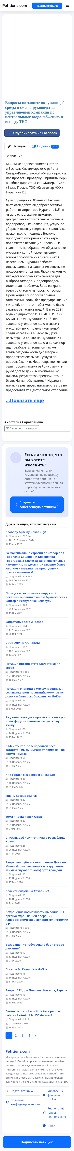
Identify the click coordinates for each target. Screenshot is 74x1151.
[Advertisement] (37, 58)
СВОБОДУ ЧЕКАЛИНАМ (23, 654)
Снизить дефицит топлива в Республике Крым (36, 851)
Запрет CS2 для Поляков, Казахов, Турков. (37, 1002)
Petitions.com (14, 5)
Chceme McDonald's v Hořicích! (28, 981)
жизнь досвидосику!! (21, 807)
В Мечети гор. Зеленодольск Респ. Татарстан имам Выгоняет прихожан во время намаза (35, 761)
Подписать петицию (37, 443)
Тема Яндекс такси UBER (24, 828)
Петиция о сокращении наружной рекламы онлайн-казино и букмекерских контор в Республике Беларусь (36, 608)
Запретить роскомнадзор (24, 633)
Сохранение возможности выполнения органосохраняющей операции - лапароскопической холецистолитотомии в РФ (37, 929)
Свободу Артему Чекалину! (26, 543)
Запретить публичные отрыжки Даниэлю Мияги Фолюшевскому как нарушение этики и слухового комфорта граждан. (36, 877)
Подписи (45, 146)
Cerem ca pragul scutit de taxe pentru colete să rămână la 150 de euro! (33, 1025)
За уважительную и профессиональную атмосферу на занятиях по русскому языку (35, 732)
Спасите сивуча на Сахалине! (27, 902)
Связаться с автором (21, 428)
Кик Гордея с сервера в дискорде (30, 786)
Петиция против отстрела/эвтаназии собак (33, 677)
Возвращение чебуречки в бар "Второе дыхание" (35, 958)
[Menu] (68, 5)
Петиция (17, 146)
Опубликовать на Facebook (31, 132)
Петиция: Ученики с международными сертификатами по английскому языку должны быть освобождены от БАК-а (35, 704)
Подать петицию (47, 6)
